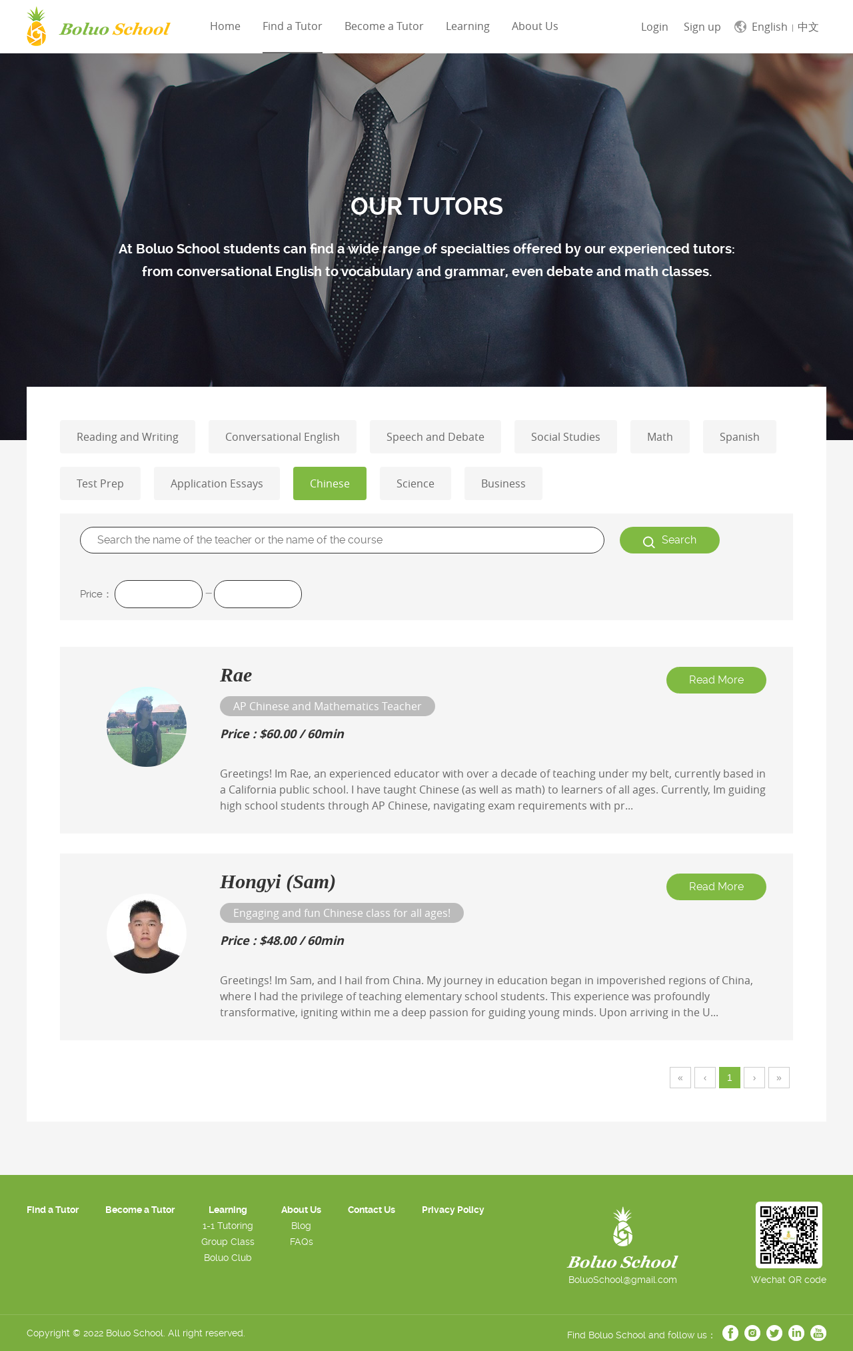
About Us (301, 1209)
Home (225, 26)
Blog (301, 1225)
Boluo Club (228, 1257)
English (770, 26)
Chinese (330, 483)
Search (669, 540)
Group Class (228, 1241)
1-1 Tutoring (228, 1225)
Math (660, 436)
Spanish (740, 436)
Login (654, 26)
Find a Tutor (293, 26)
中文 (808, 26)
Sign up (702, 26)
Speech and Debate (435, 436)
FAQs (301, 1241)
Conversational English (282, 436)
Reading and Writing (128, 436)
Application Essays (217, 483)
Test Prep (100, 483)
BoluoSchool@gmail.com (622, 1279)
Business (503, 483)
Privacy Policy (453, 1209)
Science (415, 483)
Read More (716, 679)
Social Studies (565, 436)
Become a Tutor (384, 26)
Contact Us (371, 1209)
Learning (468, 26)
